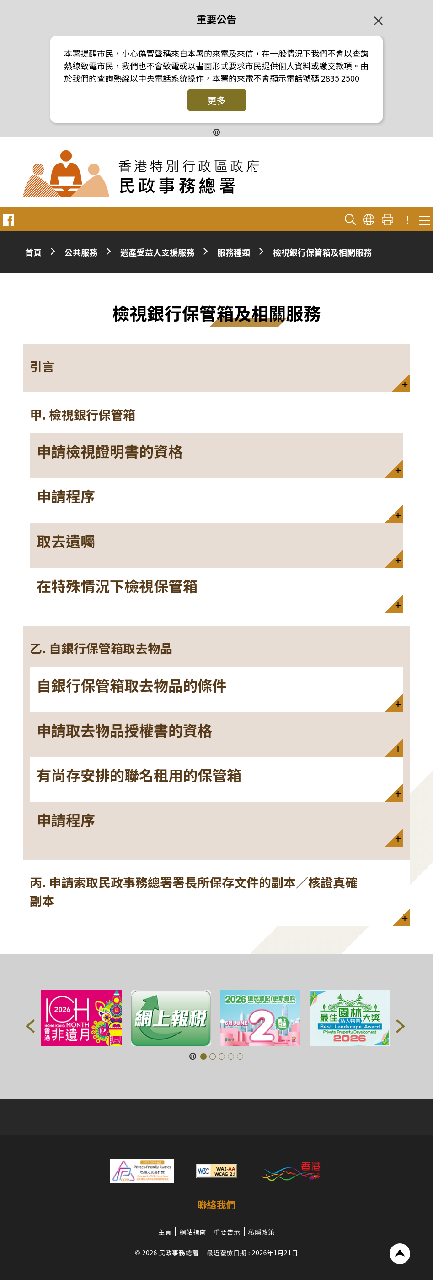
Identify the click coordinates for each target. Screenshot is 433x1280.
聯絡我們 (217, 1204)
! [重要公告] (407, 220)
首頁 (33, 252)
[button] (216, 368)
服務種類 (233, 252)
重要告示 (227, 1231)
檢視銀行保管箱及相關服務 (322, 252)
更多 (217, 100)
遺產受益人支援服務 (157, 252)
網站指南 (192, 1231)
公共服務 (80, 252)
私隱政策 (261, 1231)
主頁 (164, 1231)
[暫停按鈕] (216, 131)
